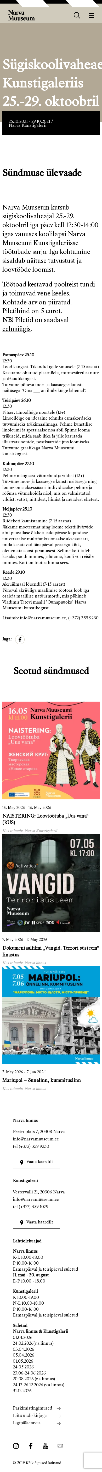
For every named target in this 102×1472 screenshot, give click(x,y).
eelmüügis (16, 329)
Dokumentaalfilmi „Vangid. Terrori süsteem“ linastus (50, 951)
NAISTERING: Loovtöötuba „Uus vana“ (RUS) (45, 819)
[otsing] (77, 15)
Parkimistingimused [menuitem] (32, 1409)
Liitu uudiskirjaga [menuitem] (30, 1416)
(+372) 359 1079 (33, 1207)
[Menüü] (91, 15)
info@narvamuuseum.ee (36, 1139)
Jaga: (7, 640)
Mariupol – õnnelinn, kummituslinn (41, 1081)
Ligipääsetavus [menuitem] (27, 1423)
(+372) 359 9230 (34, 1147)
